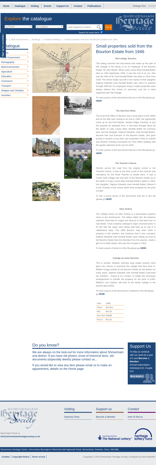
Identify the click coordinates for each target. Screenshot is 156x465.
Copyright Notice (21, 457)
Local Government (10, 57)
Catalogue (20, 6)
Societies (6, 95)
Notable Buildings (52, 39)
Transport (6, 85)
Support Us (62, 6)
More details (136, 376)
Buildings (36, 39)
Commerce (6, 81)
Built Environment (19, 39)
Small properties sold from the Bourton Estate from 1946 (90, 39)
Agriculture (6, 71)
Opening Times (71, 417)
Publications (94, 6)
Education (6, 76)
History (4, 52)
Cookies (6, 457)
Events (47, 6)
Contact (78, 6)
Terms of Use (38, 457)
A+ (154, 6)
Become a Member (105, 417)
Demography (7, 62)
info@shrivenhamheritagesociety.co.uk (20, 436)
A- (149, 6)
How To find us (135, 417)
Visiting (35, 6)
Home (6, 6)
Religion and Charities (12, 90)
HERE (99, 101)
